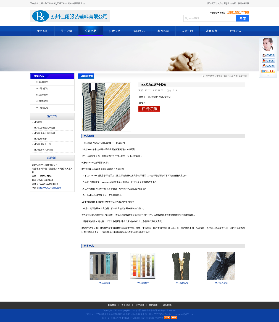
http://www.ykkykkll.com (49, 188)
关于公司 (66, 31)
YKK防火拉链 (182, 282)
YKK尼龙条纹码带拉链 (44, 133)
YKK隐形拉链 (42, 101)
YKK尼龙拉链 (42, 88)
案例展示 (163, 31)
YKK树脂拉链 (42, 107)
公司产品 (90, 31)
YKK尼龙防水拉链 (42, 144)
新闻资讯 (139, 31)
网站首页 (42, 31)
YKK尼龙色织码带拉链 (44, 128)
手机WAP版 (243, 3)
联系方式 (235, 31)
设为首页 (211, 3)
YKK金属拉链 (42, 82)
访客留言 (211, 31)
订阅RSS (167, 305)
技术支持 (114, 31)
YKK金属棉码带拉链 (43, 150)
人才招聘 (187, 31)
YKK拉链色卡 (40, 139)
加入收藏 (221, 3)
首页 (219, 76)
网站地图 (231, 3)
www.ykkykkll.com (101, 143)
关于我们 (125, 305)
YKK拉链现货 (103, 282)
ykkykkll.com (139, 318)
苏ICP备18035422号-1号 (113, 318)
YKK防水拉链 (42, 95)
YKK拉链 (38, 122)
